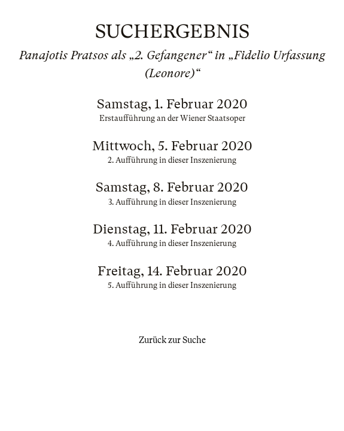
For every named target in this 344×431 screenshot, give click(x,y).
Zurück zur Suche (172, 340)
